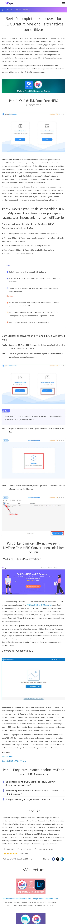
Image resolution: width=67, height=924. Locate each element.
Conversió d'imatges (22, 10)
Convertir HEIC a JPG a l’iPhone (14, 761)
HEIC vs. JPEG (7, 756)
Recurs (9, 10)
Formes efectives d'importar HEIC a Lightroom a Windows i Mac (30, 898)
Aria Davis (10, 849)
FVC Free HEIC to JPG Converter (39, 605)
